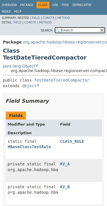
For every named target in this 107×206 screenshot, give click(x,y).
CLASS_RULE (72, 141)
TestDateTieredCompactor (62, 80)
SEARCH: (47, 30)
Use (55, 5)
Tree (65, 5)
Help (17, 11)
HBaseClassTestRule (29, 146)
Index (6, 11)
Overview (9, 5)
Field (36, 17)
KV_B (65, 187)
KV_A (65, 164)
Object (29, 86)
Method (63, 17)
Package (26, 5)
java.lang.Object (19, 66)
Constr (48, 17)
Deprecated (81, 5)
